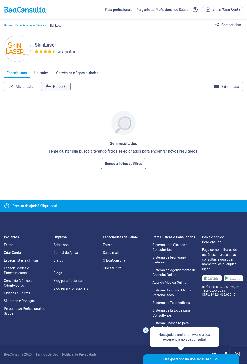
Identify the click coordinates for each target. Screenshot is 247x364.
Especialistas (17, 74)
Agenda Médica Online (169, 282)
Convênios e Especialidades (77, 74)
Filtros (56, 86)
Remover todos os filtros (123, 164)
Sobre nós (61, 245)
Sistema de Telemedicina (171, 303)
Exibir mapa (226, 86)
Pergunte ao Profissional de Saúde (162, 10)
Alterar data (20, 86)
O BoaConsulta (114, 260)
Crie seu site (112, 268)
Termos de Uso (46, 354)
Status (58, 260)
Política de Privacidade (79, 354)
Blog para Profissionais (70, 288)
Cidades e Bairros (17, 293)
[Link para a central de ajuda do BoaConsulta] (195, 10)
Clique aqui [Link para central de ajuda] (35, 206)
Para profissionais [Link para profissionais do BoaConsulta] (118, 10)
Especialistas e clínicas (21, 260)
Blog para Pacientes (68, 281)
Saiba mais (111, 253)
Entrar (8, 245)
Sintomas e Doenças (19, 301)
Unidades (42, 74)
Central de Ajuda (65, 253)
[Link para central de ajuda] (7, 206)
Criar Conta (12, 253)
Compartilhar (228, 25)
